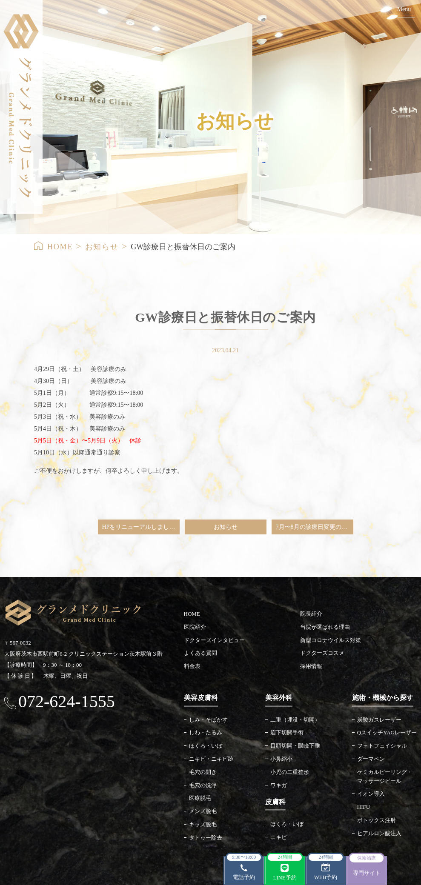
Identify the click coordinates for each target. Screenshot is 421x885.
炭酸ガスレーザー (379, 720)
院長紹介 (311, 614)
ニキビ (278, 837)
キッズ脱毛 (203, 824)
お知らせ (102, 247)
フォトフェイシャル (382, 745)
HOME (60, 247)
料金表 (192, 666)
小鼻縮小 (281, 759)
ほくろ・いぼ (205, 745)
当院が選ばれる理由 (325, 627)
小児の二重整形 (289, 772)
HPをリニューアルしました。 (141, 527)
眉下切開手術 (287, 732)
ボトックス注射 (376, 820)
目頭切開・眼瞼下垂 (295, 745)
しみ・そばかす (208, 720)
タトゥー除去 (205, 837)
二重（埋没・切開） (295, 720)
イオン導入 (371, 794)
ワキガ (278, 785)
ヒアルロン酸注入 (379, 833)
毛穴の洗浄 (203, 785)
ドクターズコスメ (322, 653)
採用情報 (311, 666)
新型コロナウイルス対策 (330, 640)
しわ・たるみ (205, 732)
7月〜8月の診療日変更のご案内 (314, 527)
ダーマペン (371, 759)
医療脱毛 (200, 798)
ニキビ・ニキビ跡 (211, 759)
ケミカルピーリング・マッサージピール (384, 776)
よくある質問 (200, 653)
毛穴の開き (203, 772)
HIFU (363, 807)
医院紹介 (195, 627)
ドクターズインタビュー (214, 640)
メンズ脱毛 (203, 811)
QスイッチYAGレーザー (387, 732)
